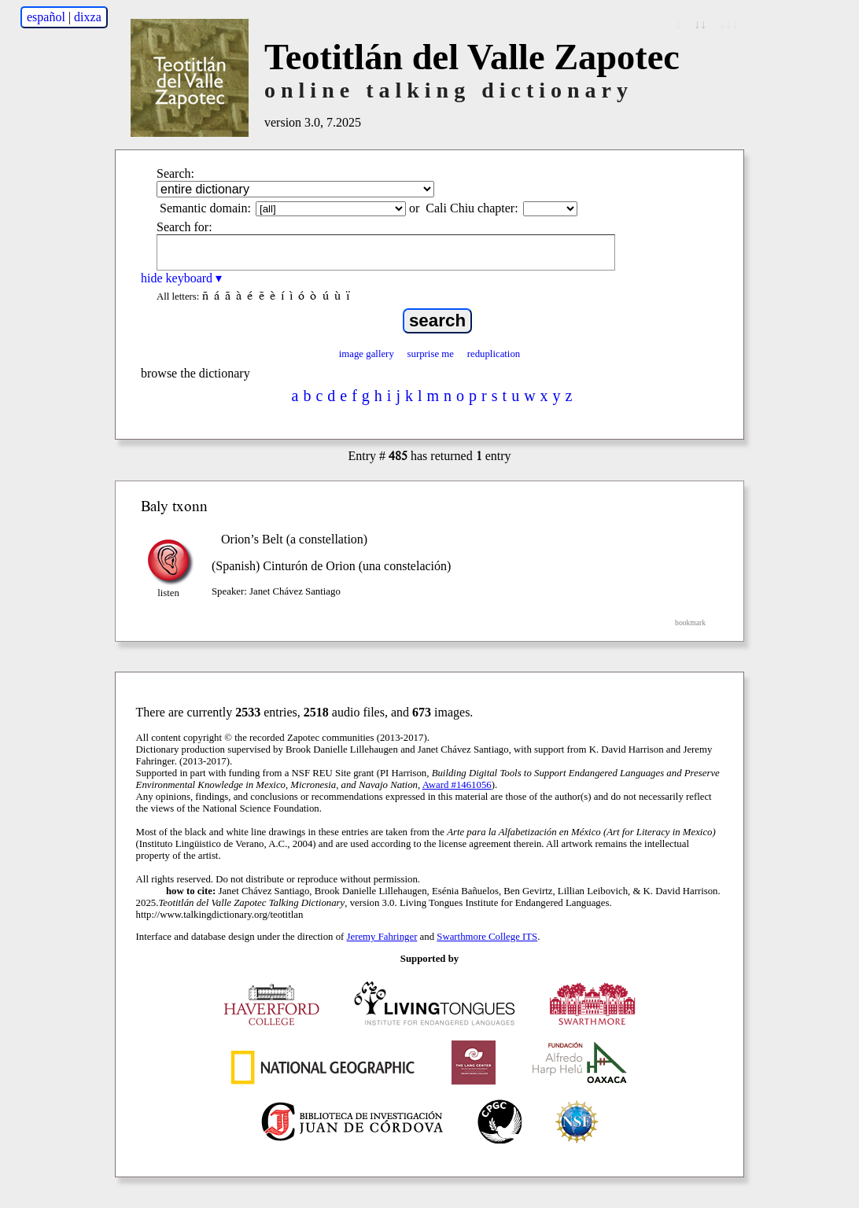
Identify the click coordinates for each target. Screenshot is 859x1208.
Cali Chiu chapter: (472, 208)
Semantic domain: (205, 208)
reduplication (494, 353)
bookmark (690, 622)
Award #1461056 (457, 784)
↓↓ (700, 24)
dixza (87, 17)
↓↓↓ (728, 24)
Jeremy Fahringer (382, 936)
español (46, 17)
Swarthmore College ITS (487, 936)
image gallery (366, 353)
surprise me (430, 353)
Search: (175, 173)
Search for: (184, 227)
